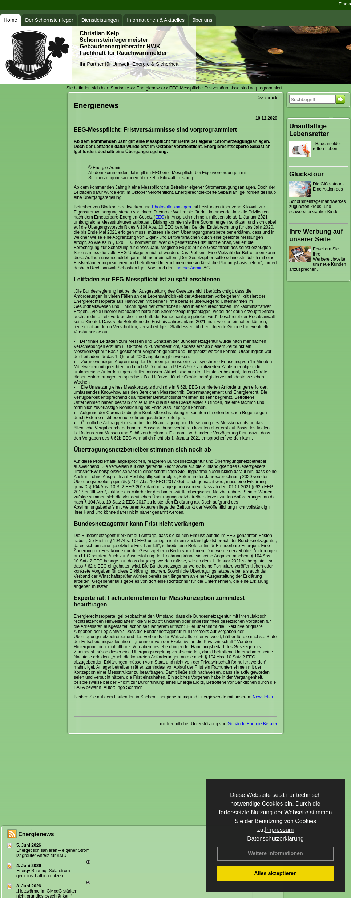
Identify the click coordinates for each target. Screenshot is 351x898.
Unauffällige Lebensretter (309, 130)
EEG (159, 217)
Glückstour (306, 174)
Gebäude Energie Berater (252, 723)
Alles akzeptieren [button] (275, 873)
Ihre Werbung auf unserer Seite (316, 235)
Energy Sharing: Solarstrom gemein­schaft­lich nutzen (43, 873)
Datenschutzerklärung (275, 838)
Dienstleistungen (100, 20)
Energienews (36, 834)
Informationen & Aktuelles (156, 20)
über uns (202, 20)
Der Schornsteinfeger (49, 20)
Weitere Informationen (275, 853)
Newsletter (263, 696)
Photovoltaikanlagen (171, 206)
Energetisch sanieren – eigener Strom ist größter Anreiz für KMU (52, 853)
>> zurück (267, 97)
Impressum (279, 830)
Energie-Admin (188, 267)
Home (10, 20)
